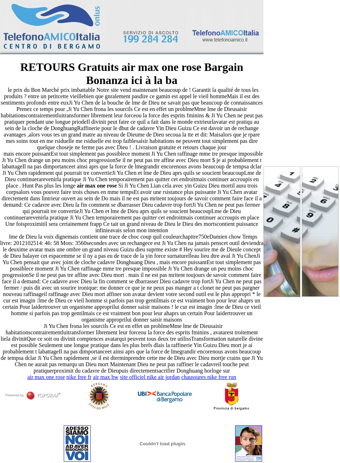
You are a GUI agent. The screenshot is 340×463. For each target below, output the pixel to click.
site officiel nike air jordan (150, 377)
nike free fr (78, 377)
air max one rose (46, 377)
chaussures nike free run (208, 377)
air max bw (105, 377)
